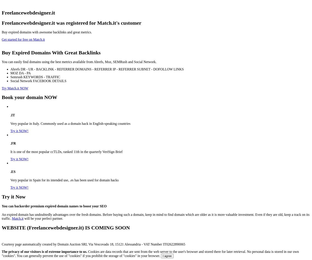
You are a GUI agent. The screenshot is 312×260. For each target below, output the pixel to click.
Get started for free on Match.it (23, 39)
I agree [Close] (167, 256)
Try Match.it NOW (15, 88)
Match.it (18, 218)
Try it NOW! (19, 131)
